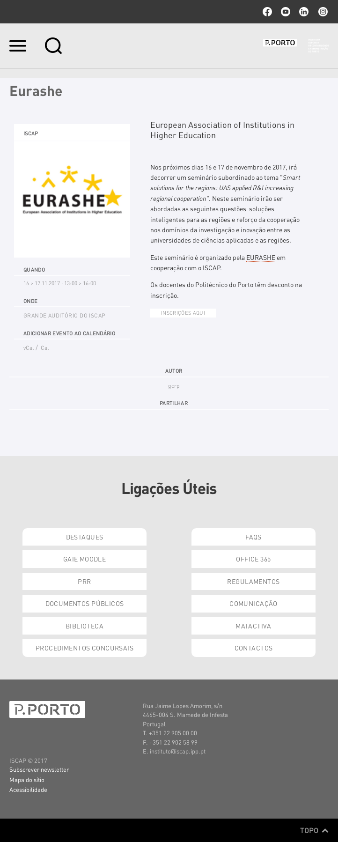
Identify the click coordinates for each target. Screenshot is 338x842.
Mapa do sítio (26, 779)
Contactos (254, 647)
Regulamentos (253, 581)
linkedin (304, 11)
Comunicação (253, 603)
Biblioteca (84, 625)
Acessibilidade (28, 789)
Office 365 (253, 558)
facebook (267, 11)
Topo (314, 830)
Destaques (84, 536)
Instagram (322, 11)
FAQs (253, 536)
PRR (84, 581)
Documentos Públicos (84, 603)
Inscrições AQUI (183, 313)
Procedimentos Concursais (84, 647)
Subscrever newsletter (39, 769)
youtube (285, 11)
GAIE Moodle (84, 558)
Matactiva (253, 625)
